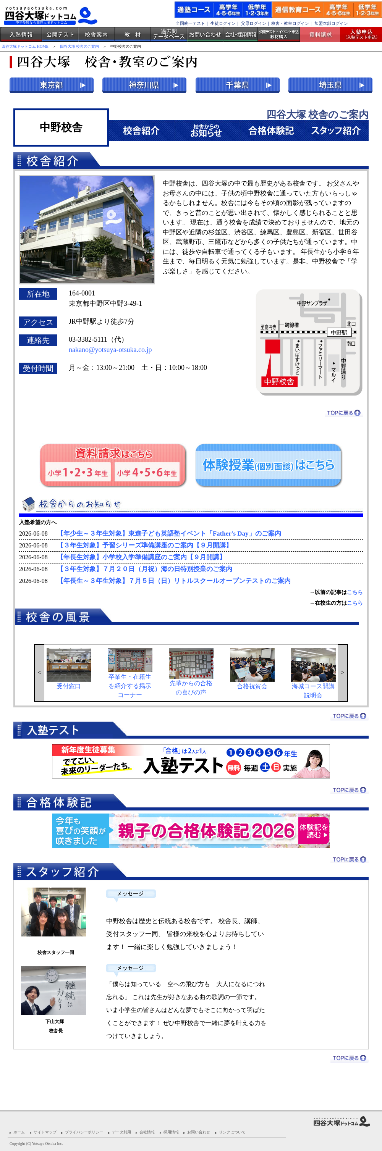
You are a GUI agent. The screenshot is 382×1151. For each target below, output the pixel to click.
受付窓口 (69, 668)
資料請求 (323, 34)
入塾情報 (21, 34)
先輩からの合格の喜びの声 (191, 672)
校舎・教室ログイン (290, 23)
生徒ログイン (223, 23)
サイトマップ (45, 1132)
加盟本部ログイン (331, 23)
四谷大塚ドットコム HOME (25, 46)
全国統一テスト (190, 23)
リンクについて (232, 1132)
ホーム (19, 1132)
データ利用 (121, 1132)
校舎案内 (96, 34)
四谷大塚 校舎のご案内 (79, 46)
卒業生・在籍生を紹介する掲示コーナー (130, 673)
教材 (133, 34)
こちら (355, 592)
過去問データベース (169, 34)
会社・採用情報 (240, 34)
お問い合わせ (205, 34)
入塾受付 (358, 34)
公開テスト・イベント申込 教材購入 (279, 34)
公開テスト (60, 34)
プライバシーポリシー (84, 1132)
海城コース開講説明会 (313, 673)
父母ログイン (253, 23)
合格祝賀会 (252, 668)
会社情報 (147, 1132)
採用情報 (171, 1132)
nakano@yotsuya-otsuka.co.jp (110, 350)
